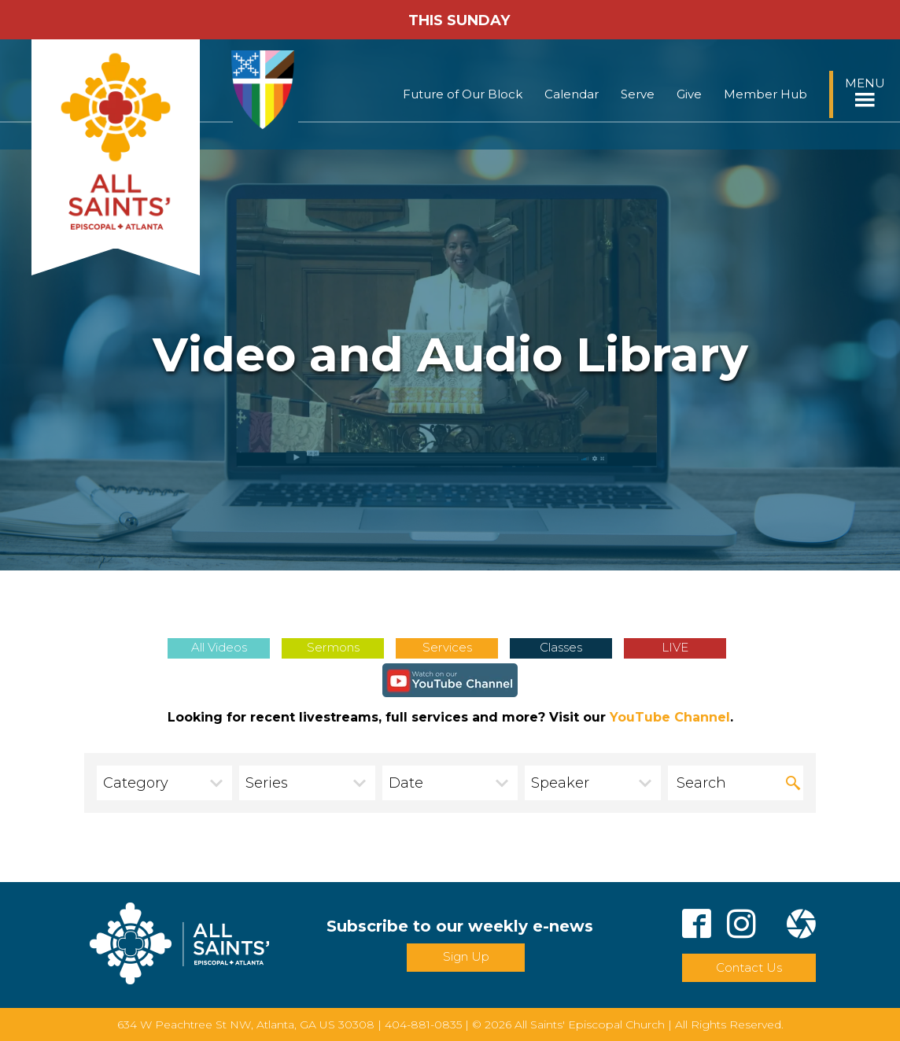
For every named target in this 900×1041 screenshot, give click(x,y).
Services (447, 647)
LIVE (675, 647)
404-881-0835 (423, 1024)
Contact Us (749, 967)
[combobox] (164, 783)
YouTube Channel (670, 717)
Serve (638, 94)
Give (689, 94)
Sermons (333, 647)
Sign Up (466, 956)
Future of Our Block (462, 94)
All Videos (219, 647)
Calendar (571, 94)
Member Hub (765, 94)
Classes (561, 647)
